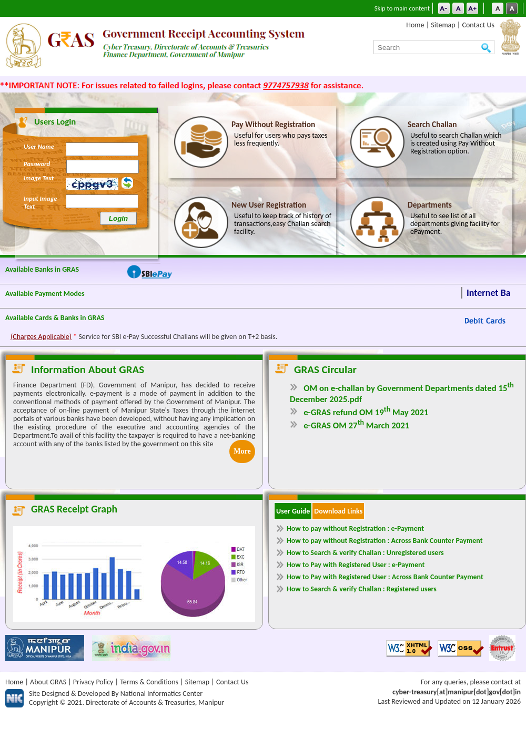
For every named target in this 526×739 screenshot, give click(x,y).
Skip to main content (402, 8)
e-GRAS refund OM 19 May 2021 (366, 412)
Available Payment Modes (45, 293)
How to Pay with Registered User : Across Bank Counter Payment (385, 576)
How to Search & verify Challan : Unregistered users (365, 552)
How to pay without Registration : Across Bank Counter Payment (385, 540)
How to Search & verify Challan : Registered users (362, 588)
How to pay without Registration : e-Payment (355, 528)
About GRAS (48, 682)
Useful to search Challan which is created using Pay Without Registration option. (456, 143)
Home (415, 24)
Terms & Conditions (149, 682)
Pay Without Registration (273, 124)
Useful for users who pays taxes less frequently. (281, 139)
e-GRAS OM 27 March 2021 (356, 425)
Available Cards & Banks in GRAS (55, 317)
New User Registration (268, 205)
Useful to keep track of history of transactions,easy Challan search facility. (282, 223)
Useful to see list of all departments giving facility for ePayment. (455, 223)
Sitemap (443, 24)
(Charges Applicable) (41, 336)
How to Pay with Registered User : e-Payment (355, 564)
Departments (430, 205)
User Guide (293, 511)
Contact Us (478, 24)
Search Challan (432, 124)
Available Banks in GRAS (42, 269)
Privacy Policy (93, 682)
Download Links (338, 511)
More (242, 451)
